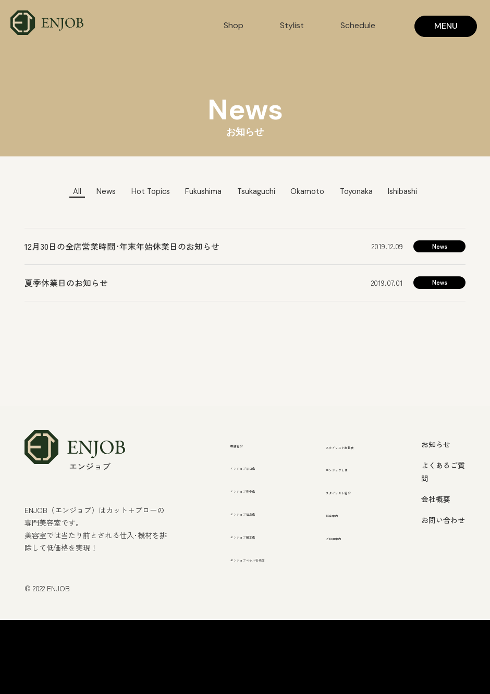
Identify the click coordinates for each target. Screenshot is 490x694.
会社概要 (435, 500)
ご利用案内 (347, 567)
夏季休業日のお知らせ (66, 283)
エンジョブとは (355, 484)
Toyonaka (370, 192)
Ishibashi (424, 192)
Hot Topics (137, 192)
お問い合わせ (443, 521)
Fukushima (197, 192)
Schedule (357, 25)
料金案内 (342, 544)
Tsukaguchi (257, 192)
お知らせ (435, 445)
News (88, 192)
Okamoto (315, 192)
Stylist (292, 25)
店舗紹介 (247, 444)
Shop (233, 25)
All (54, 192)
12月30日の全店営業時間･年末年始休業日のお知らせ (121, 247)
